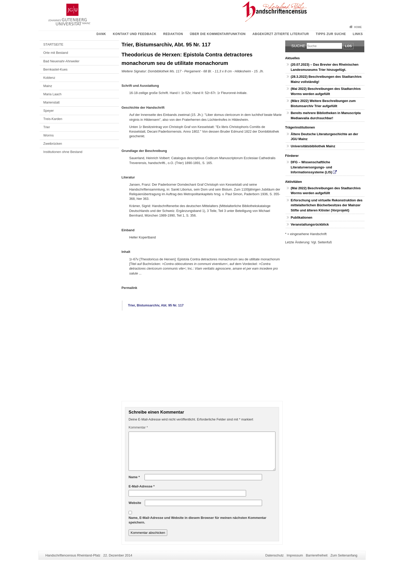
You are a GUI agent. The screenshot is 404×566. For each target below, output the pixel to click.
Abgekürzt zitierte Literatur (280, 34)
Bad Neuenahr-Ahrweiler (61, 61)
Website (135, 503)
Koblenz (49, 78)
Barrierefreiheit (316, 555)
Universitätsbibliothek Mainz (313, 146)
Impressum (295, 555)
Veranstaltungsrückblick (310, 224)
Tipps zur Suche (331, 34)
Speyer (48, 111)
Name (134, 477)
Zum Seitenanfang (343, 555)
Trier (46, 127)
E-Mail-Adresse (142, 486)
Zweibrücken (52, 143)
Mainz (47, 86)
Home (358, 27)
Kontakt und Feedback (134, 34)
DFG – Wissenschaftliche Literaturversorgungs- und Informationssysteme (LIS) (311, 167)
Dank (101, 34)
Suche (298, 46)
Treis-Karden (52, 119)
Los (348, 46)
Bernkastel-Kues (55, 69)
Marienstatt (51, 102)
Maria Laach (52, 94)
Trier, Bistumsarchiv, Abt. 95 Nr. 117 (156, 305)
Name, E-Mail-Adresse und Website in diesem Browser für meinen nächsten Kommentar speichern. (197, 520)
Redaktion (173, 34)
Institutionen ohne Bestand (62, 152)
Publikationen (301, 217)
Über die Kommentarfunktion (218, 34)
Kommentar (138, 427)
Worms (48, 135)
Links (358, 34)
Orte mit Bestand (55, 53)
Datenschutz (274, 555)
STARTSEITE (53, 44)
